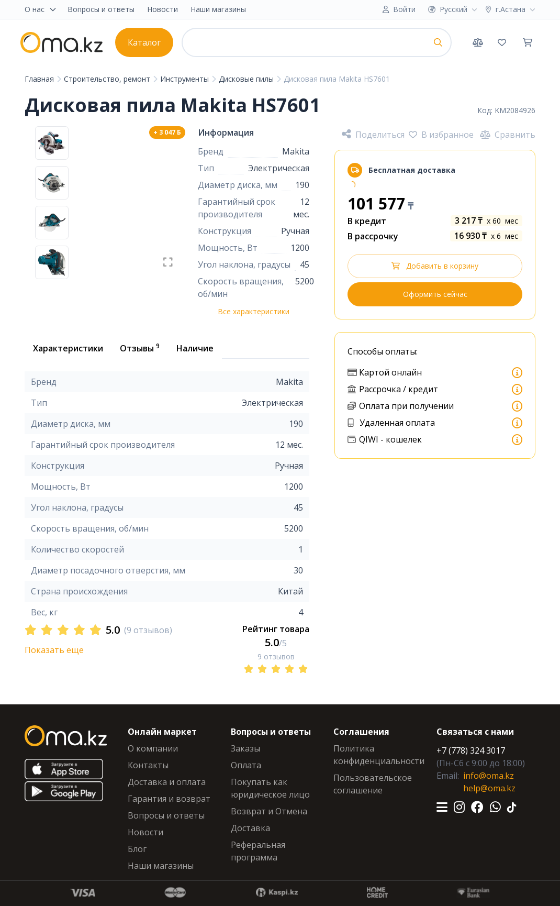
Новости (162, 9)
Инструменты (185, 79)
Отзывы (140, 347)
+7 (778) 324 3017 (470, 750)
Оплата (246, 765)
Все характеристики (253, 311)
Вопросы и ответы (101, 9)
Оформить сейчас (435, 294)
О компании (153, 748)
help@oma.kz (489, 788)
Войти (404, 9)
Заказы (245, 748)
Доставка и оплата (167, 782)
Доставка (250, 828)
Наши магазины (218, 9)
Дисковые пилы (247, 79)
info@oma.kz (488, 775)
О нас (41, 9)
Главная (40, 79)
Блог (137, 849)
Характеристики (68, 348)
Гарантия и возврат (169, 798)
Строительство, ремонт (108, 79)
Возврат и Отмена (269, 811)
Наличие (195, 348)
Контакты (148, 765)
